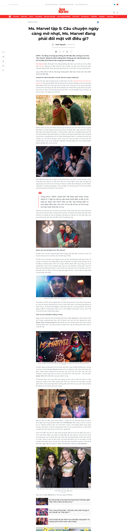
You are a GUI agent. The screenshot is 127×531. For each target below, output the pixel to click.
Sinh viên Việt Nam (82, 4)
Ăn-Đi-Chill (75, 16)
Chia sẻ (3, 57)
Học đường (38, 16)
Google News (98, 22)
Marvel (41, 66)
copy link (63, 52)
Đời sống (16, 16)
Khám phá (24, 16)
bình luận (71, 52)
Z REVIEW (94, 16)
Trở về (3, 70)
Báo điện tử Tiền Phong (63, 10)
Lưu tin (3, 61)
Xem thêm (117, 16)
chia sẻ (56, 52)
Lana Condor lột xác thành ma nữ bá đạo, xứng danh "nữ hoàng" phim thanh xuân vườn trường (69, 520)
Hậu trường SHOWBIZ (63, 16)
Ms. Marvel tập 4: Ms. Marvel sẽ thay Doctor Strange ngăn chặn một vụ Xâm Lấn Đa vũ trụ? (69, 501)
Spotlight (102, 16)
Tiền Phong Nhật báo (67, 4)
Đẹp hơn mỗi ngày (49, 16)
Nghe (3, 52)
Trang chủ (10, 16)
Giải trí (31, 16)
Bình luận (3, 66)
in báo (67, 52)
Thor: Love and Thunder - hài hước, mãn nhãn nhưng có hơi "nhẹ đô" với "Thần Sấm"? (69, 511)
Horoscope (110, 16)
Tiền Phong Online (51, 4)
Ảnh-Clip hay (85, 16)
